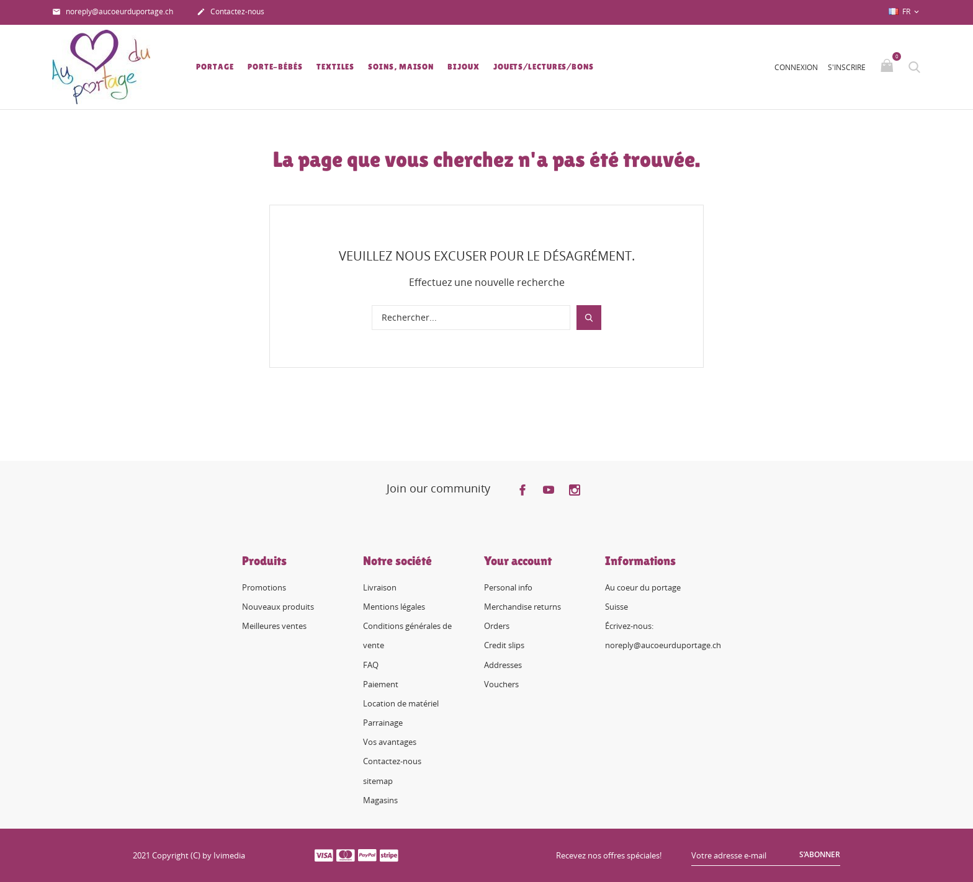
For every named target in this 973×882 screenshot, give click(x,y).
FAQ (371, 664)
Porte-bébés (275, 66)
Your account (518, 561)
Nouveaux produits (278, 606)
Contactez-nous (230, 12)
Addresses (503, 664)
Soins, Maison (401, 66)
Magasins (380, 800)
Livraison (380, 587)
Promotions (264, 587)
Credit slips (504, 645)
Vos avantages (389, 741)
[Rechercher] (471, 317)
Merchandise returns (522, 606)
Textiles (335, 66)
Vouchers (501, 684)
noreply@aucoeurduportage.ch (112, 12)
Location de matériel (401, 703)
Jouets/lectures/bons (543, 66)
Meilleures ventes (274, 625)
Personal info (508, 587)
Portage (214, 66)
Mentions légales (394, 606)
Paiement (380, 684)
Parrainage (383, 722)
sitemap (378, 780)
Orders (496, 625)
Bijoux (463, 66)
